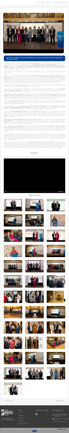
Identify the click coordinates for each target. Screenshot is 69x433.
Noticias (5, 11)
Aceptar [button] (34, 431)
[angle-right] (20, 413)
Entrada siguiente (59, 400)
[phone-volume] (59, 421)
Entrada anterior (9, 400)
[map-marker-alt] (60, 415)
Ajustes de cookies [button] (61, 429)
